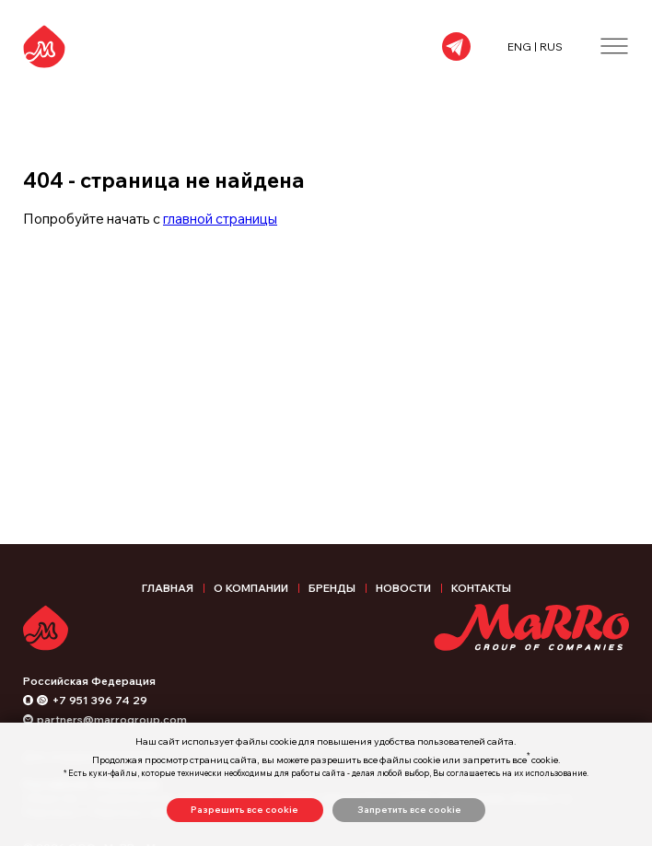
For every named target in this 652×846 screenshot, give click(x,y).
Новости (403, 588)
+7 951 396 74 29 (99, 700)
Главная (167, 588)
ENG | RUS (535, 46)
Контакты (481, 588)
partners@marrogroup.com (112, 719)
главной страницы (220, 218)
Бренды (332, 588)
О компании (251, 588)
